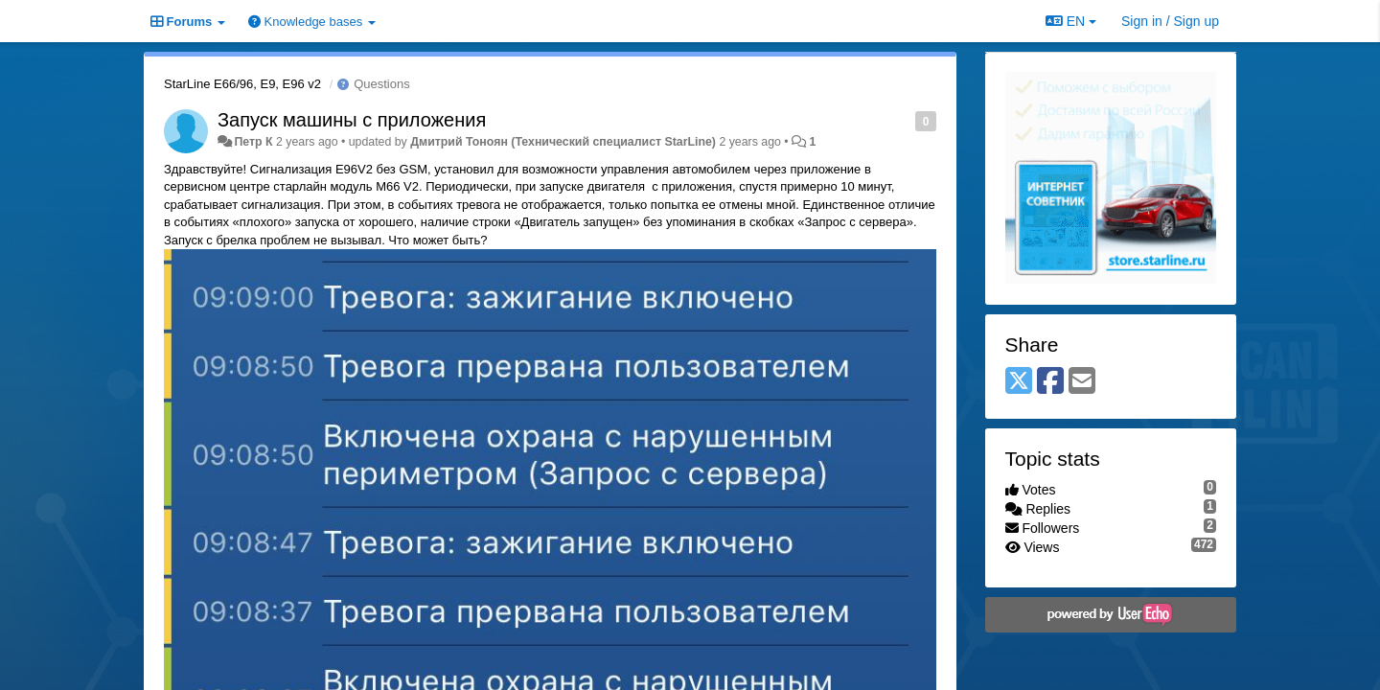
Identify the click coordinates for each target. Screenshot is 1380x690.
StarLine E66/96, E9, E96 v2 (242, 84)
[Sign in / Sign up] (1170, 21)
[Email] (1082, 382)
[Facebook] (1050, 382)
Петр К (253, 142)
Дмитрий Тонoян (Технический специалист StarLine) (563, 142)
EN (1071, 21)
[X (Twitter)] (1018, 382)
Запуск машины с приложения (352, 119)
